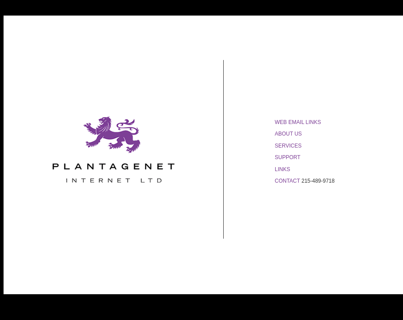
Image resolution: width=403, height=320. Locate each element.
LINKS (282, 169)
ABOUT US (288, 134)
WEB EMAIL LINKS (298, 122)
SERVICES (288, 146)
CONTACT (287, 181)
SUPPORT (287, 157)
